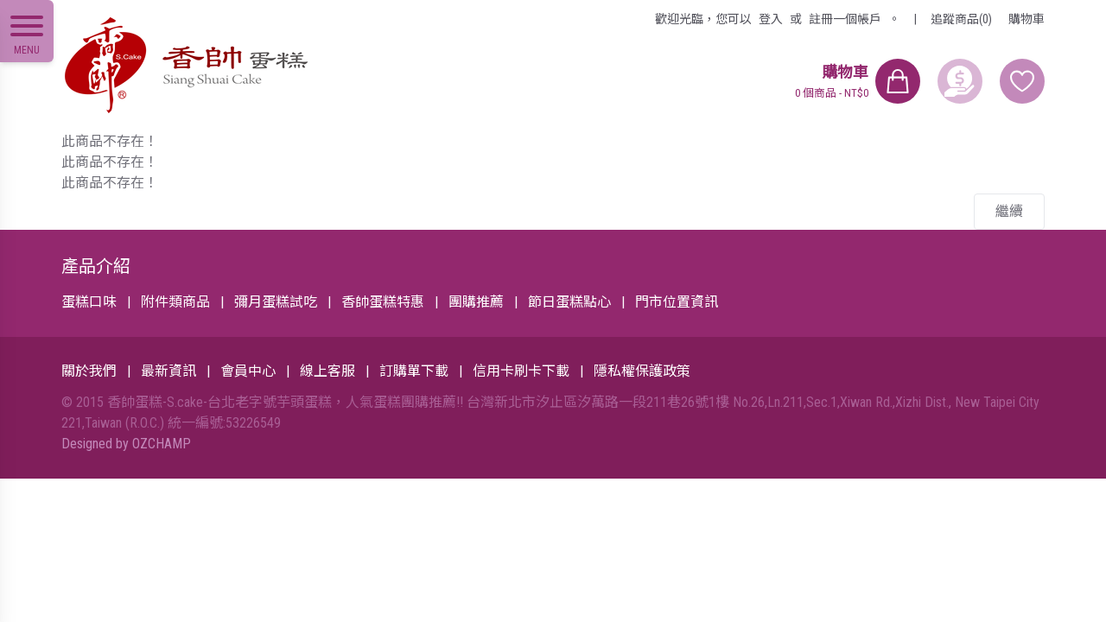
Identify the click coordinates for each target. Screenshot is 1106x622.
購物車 (1026, 19)
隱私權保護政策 (642, 371)
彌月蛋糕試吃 (275, 302)
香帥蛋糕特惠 (382, 302)
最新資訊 (168, 371)
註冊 (845, 19)
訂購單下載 (413, 371)
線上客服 (327, 371)
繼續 (1009, 211)
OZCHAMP (161, 443)
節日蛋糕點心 (569, 302)
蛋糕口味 (89, 302)
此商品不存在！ (109, 141)
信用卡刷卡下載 (521, 371)
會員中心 (248, 371)
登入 (771, 19)
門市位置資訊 (676, 302)
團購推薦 (476, 302)
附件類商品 (175, 302)
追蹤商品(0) (961, 19)
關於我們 (89, 371)
